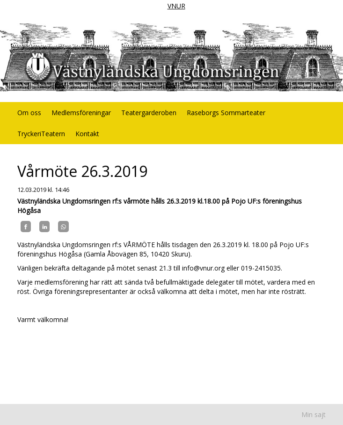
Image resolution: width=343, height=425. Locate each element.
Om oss (29, 112)
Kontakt (87, 133)
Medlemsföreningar (81, 112)
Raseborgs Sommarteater (226, 112)
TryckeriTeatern (41, 133)
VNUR (176, 5)
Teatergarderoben (148, 112)
